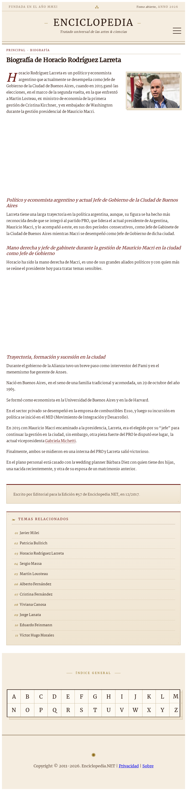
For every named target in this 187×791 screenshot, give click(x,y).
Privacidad (129, 765)
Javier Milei (29, 533)
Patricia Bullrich (33, 543)
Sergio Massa (31, 564)
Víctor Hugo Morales (37, 635)
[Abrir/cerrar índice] (177, 31)
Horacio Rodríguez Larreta (42, 554)
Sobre (148, 765)
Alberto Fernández (35, 584)
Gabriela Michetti (60, 441)
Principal (16, 50)
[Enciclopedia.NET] (93, 22)
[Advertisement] (93, 155)
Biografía (40, 50)
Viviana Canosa (33, 605)
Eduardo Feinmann (36, 625)
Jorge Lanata (30, 615)
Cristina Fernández (36, 594)
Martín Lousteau (34, 574)
